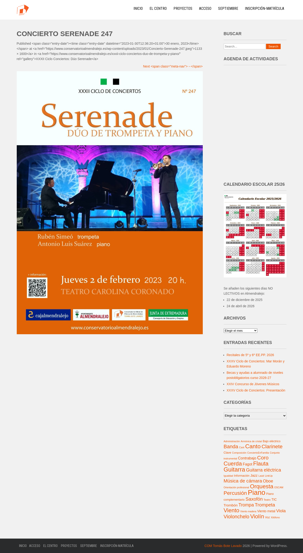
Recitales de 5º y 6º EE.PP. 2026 (250, 355)
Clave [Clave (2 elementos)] (227, 452)
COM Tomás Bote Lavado (223, 546)
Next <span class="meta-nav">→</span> (173, 66)
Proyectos (182, 8)
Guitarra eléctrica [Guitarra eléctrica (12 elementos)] (263, 469)
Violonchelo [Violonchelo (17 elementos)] (237, 516)
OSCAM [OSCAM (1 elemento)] (278, 487)
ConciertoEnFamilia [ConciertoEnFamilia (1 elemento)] (258, 452)
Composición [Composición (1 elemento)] (239, 452)
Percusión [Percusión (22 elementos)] (235, 493)
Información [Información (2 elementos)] (241, 475)
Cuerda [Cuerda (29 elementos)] (233, 463)
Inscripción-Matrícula (264, 8)
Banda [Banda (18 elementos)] (231, 446)
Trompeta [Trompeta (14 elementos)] (265, 504)
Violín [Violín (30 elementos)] (257, 516)
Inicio (138, 8)
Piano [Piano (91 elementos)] (256, 492)
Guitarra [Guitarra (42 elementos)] (234, 469)
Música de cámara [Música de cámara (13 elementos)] (243, 480)
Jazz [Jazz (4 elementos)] (253, 475)
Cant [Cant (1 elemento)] (241, 447)
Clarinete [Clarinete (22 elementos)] (272, 446)
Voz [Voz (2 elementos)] (267, 517)
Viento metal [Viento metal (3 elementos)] (266, 511)
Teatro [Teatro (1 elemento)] (267, 499)
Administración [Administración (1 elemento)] (232, 441)
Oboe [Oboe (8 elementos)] (268, 481)
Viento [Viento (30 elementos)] (232, 510)
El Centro (158, 8)
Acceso (205, 8)
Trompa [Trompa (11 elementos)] (246, 504)
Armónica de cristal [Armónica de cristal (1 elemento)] (251, 441)
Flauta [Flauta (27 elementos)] (261, 464)
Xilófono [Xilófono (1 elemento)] (275, 517)
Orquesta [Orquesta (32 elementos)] (261, 486)
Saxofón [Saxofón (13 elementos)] (254, 499)
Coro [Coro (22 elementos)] (263, 458)
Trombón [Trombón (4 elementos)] (231, 505)
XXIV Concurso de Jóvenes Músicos (253, 384)
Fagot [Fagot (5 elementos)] (247, 464)
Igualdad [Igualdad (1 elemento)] (228, 475)
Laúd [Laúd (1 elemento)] (261, 475)
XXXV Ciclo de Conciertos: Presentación (256, 390)
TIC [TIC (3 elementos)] (274, 499)
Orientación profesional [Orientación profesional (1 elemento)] (236, 487)
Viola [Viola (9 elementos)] (281, 510)
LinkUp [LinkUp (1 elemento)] (269, 475)
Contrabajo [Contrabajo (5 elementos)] (247, 458)
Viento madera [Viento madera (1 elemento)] (248, 511)
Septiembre (228, 8)
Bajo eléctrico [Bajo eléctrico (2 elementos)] (271, 441)
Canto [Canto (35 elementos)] (252, 446)
